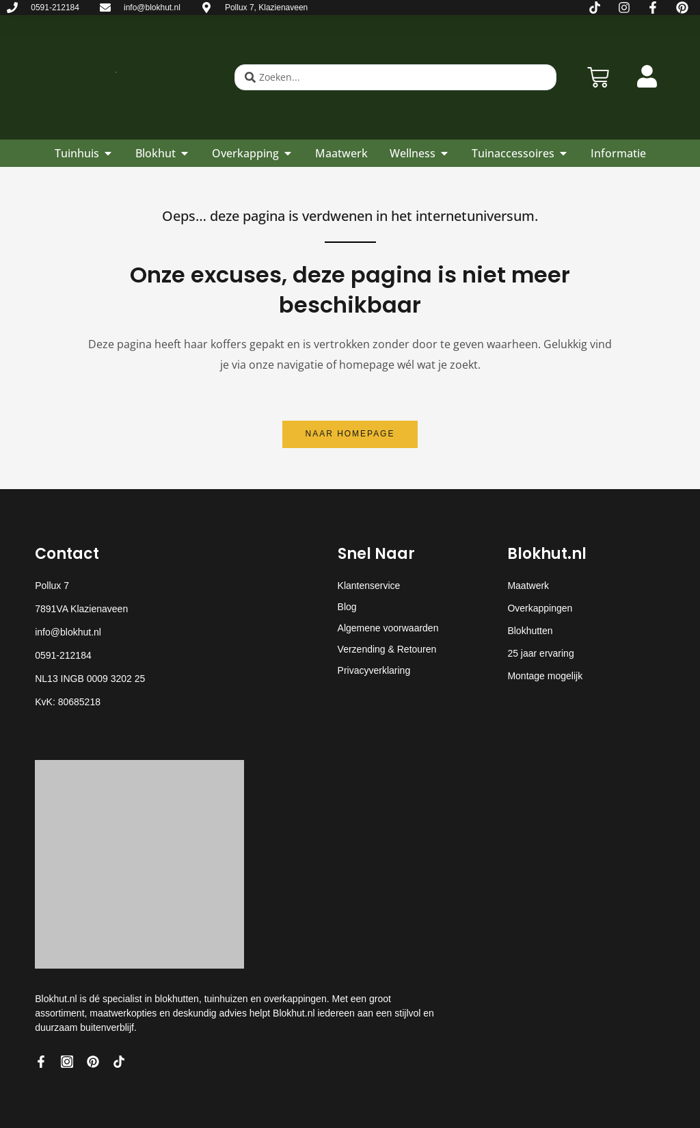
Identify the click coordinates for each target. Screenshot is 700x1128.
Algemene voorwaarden (388, 627)
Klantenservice (369, 585)
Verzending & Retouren (387, 649)
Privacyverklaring (374, 670)
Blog (347, 606)
